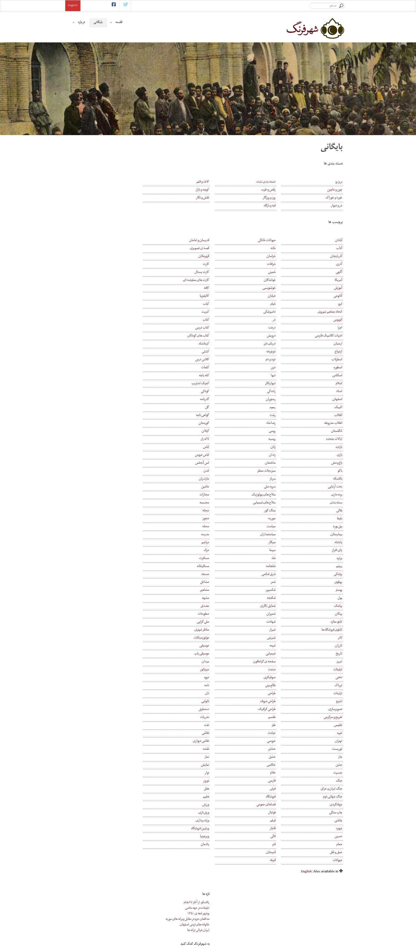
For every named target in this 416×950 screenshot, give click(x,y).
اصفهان (337, 399)
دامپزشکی (277, 312)
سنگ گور (278, 511)
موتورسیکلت (217, 638)
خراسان (279, 256)
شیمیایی (279, 654)
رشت (281, 415)
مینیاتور (220, 670)
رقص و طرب (276, 190)
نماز (222, 757)
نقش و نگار (218, 198)
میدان (221, 662)
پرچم (339, 566)
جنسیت (337, 773)
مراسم (221, 543)
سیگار (280, 543)
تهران (338, 741)
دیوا (281, 376)
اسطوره (338, 368)
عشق (280, 757)
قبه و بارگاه (278, 206)
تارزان (338, 646)
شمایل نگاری (276, 606)
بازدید (338, 447)
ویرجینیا (220, 837)
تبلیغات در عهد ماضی (130, 157)
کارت (222, 264)
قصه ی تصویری (215, 248)
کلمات (221, 368)
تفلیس (338, 725)
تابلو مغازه (336, 622)
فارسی (280, 781)
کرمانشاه (220, 344)
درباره (78, 22)
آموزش (338, 288)
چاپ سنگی (335, 813)
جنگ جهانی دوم (332, 797)
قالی (281, 837)
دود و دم (279, 360)
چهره (339, 829)
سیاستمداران (276, 535)
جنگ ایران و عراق (331, 789)
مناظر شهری (217, 630)
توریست (337, 749)
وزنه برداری (218, 821)
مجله (221, 511)
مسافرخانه (219, 566)
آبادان (338, 241)
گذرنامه (220, 399)
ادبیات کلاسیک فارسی (328, 336)
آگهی (339, 272)
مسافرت (220, 558)
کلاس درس (218, 360)
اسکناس (337, 376)
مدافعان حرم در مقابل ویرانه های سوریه (120, 168)
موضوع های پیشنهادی (273, 924)
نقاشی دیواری (217, 741)
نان (223, 694)
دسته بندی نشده (274, 182)
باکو (340, 471)
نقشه (222, 749)
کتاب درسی (218, 328)
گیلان (221, 431)
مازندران (220, 479)
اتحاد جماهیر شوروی (330, 312)
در (282, 320)
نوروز (222, 781)
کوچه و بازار (218, 190)
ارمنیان (338, 344)
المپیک (338, 407)
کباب (222, 304)
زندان (280, 455)
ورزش (221, 805)
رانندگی (279, 392)
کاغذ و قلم (218, 182)
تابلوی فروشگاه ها (332, 630)
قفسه (116, 22)
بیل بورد (337, 527)
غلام (281, 773)
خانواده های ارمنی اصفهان (127, 174)
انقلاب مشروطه (333, 423)
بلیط (339, 519)
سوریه (280, 519)
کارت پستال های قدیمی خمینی (206, 907)
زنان (281, 447)
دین (281, 368)
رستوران (279, 399)
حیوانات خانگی (275, 241)
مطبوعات (219, 614)
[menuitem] (306, 872)
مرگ (222, 550)
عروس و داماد (213, 913)
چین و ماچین (334, 190)
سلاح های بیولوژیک (271, 495)
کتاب (222, 320)
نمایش (221, 765)
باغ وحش (336, 463)
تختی (339, 678)
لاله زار (220, 439)
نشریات (220, 717)
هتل (222, 789)
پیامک (338, 606)
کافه (222, 288)
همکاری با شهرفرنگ (275, 918)
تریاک (338, 686)
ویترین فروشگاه (216, 829)
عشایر (280, 749)
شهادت (279, 622)
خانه (281, 248)
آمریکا (338, 280)
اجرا (340, 328)
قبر (282, 845)
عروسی (279, 741)
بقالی (339, 511)
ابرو (340, 304)
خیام (281, 304)
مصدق (221, 606)
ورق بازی (219, 813)
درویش (279, 336)
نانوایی (221, 701)
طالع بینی (278, 686)
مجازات (220, 495)
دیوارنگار (278, 384)
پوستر (339, 590)
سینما (280, 550)
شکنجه (279, 598)
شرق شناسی (277, 574)
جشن (339, 765)
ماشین (221, 487)
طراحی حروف (276, 701)
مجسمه (220, 503)
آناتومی (338, 296)
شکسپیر (279, 590)
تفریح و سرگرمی (333, 717)
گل (223, 407)
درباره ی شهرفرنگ (276, 913)
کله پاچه (220, 376)
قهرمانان (219, 256)
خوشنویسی (277, 288)
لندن (222, 471)
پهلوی (338, 582)
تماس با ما (281, 940)
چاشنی (338, 821)
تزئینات (337, 694)
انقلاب (338, 415)
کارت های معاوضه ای (212, 280)
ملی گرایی (219, 622)
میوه (222, 678)
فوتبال (280, 813)
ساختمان (278, 463)
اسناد (339, 392)
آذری (339, 264)
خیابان (280, 296)
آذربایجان (336, 256)
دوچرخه (279, 352)
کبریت (221, 312)
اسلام (339, 384)
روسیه (280, 439)
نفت (222, 725)
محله (221, 527)
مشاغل (220, 582)
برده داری (336, 495)
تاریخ (339, 654)
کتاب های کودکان (214, 336)
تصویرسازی (335, 709)
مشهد (221, 598)
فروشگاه (279, 797)
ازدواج (338, 352)
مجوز (221, 519)
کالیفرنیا (220, 296)
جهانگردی (336, 805)
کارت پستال (218, 272)
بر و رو (338, 182)
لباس (222, 447)
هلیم (222, 797)
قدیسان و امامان (215, 241)
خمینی (280, 272)
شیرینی (279, 638)
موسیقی (220, 646)
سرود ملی (278, 487)
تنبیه (339, 733)
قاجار (281, 829)
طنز (282, 725)
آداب (339, 248)
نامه (222, 686)
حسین (338, 837)
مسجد (221, 574)
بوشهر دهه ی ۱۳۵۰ (131, 163)
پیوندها (283, 929)
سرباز (281, 479)
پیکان (338, 614)
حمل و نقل (336, 852)
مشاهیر (220, 590)
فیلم (281, 821)
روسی (280, 431)
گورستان (220, 423)
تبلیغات (337, 670)
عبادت (280, 733)
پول (340, 598)
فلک (217, 918)
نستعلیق (220, 709)
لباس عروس (218, 455)
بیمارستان (336, 535)
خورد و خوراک (334, 198)
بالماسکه (337, 479)
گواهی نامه (218, 415)
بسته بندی (336, 503)
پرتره (339, 558)
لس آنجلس (218, 463)
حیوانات (337, 860)
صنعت (280, 670)
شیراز (280, 630)
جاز (340, 757)
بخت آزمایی (335, 487)
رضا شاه (279, 423)
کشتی (221, 352)
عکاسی (279, 765)
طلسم (280, 717)
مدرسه (221, 535)
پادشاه (338, 543)
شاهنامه (279, 566)
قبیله (281, 860)
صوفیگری (278, 678)
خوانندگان (278, 280)
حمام (339, 845)
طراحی (280, 694)
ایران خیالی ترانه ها (131, 179)
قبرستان (279, 852)
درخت (280, 328)
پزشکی (338, 574)
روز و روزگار (277, 198)
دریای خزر (277, 344)
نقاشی (221, 733)
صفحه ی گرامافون (272, 662)
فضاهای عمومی (274, 805)
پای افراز (337, 550)
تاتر (340, 638)
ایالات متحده (334, 439)
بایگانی (98, 22)
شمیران (279, 614)
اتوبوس (337, 320)
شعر (281, 582)
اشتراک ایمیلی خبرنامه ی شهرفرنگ (156, 907)
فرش (281, 789)
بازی (339, 455)
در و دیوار (336, 206)
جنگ (339, 781)
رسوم (281, 407)
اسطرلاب (336, 360)
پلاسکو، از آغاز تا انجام (129, 152)
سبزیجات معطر (274, 471)
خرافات (279, 264)
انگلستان (336, 431)
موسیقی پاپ (217, 654)
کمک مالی (281, 935)
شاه (282, 558)
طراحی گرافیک (275, 709)
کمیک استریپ (216, 384)
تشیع (339, 701)
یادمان (221, 845)
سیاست (279, 527)
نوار (223, 773)
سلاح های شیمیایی (272, 503)
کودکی (221, 392)
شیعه (281, 646)
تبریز (339, 662)
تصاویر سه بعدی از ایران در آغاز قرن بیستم (208, 932)
